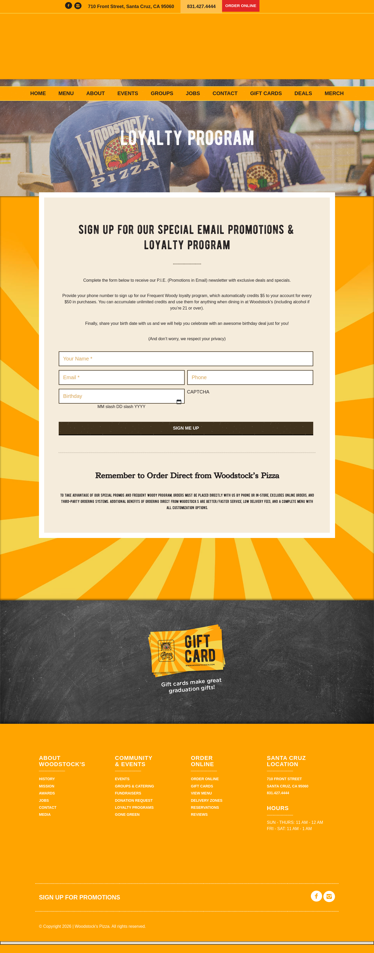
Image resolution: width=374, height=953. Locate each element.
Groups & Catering (134, 794)
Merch (334, 93)
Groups (162, 93)
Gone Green (127, 823)
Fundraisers (128, 801)
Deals (303, 93)
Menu (66, 93)
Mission (46, 794)
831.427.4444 (201, 6)
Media (45, 823)
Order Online (243, 6)
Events (127, 93)
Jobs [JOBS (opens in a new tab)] (193, 93)
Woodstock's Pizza (187, 50)
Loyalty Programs (134, 816)
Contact (224, 93)
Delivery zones (206, 809)
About (95, 93)
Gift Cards (266, 93)
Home (38, 93)
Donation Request (134, 809)
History (47, 787)
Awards (47, 801)
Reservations (205, 816)
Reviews (199, 823)
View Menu (201, 801)
